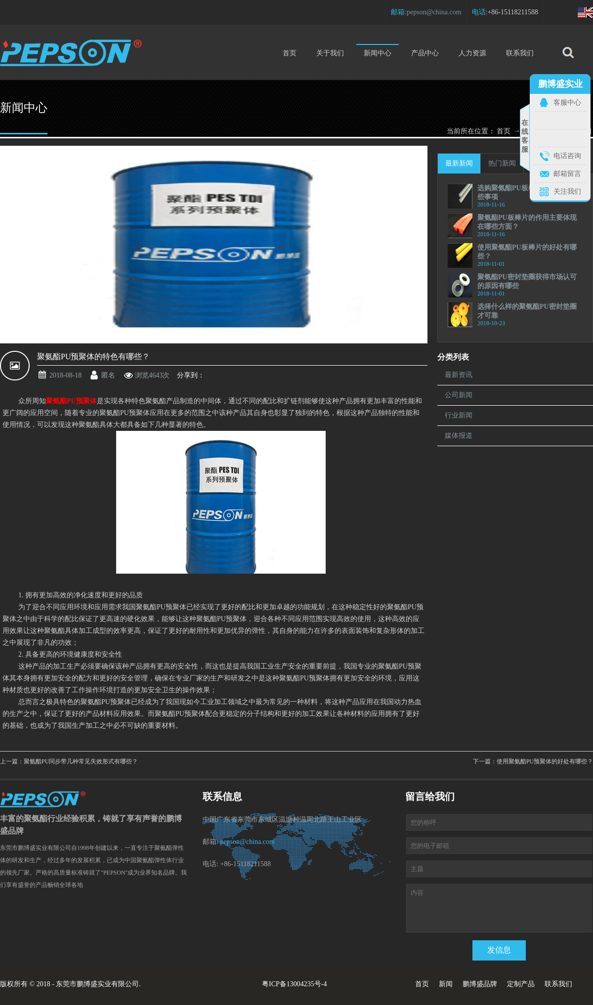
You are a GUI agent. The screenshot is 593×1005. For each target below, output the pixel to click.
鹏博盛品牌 (480, 984)
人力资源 (472, 53)
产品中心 (425, 53)
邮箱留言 (567, 173)
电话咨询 (567, 156)
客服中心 (567, 102)
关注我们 (567, 191)
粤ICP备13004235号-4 (294, 984)
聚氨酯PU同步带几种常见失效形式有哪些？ (81, 761)
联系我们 (520, 53)
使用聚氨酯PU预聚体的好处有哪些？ (545, 761)
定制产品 (521, 984)
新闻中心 (377, 50)
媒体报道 (458, 435)
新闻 (446, 984)
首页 (289, 53)
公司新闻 (458, 395)
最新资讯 (458, 374)
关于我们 (330, 53)
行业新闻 (458, 415)
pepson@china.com (434, 12)
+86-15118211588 (512, 12)
